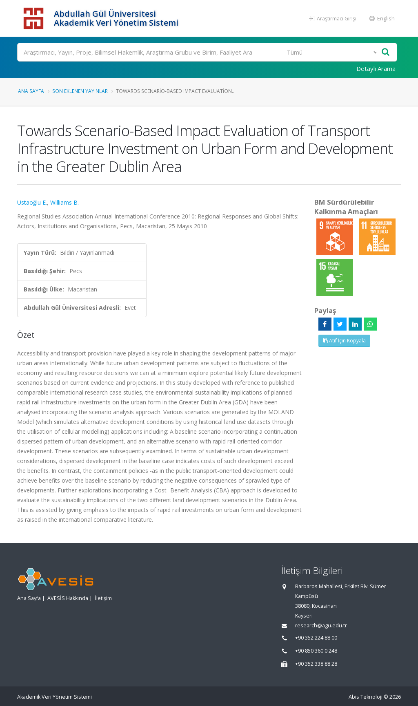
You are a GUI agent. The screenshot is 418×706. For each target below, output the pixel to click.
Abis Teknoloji (365, 696)
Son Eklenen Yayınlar (80, 91)
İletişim (103, 598)
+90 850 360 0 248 (316, 650)
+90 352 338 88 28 (316, 663)
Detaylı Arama (376, 68)
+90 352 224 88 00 (316, 637)
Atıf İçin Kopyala (344, 340)
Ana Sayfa (31, 91)
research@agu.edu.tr (321, 625)
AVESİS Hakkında (67, 598)
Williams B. (64, 202)
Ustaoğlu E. (32, 202)
